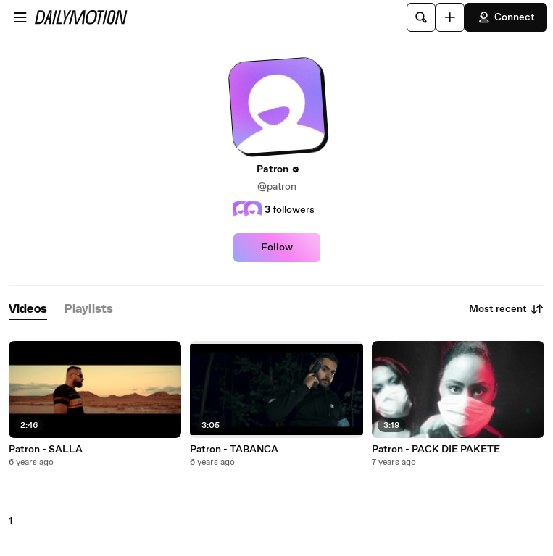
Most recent (506, 309)
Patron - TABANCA (234, 449)
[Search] (421, 17)
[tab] (28, 309)
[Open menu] (20, 17)
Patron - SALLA (46, 449)
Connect (506, 17)
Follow (277, 247)
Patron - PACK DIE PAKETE (436, 449)
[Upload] (450, 17)
